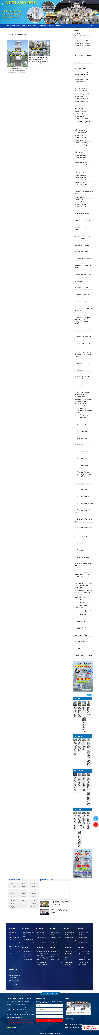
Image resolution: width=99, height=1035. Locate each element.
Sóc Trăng (13, 900)
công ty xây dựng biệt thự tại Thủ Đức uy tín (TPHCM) (80, 820)
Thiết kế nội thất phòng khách (83, 511)
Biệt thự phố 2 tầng (80, 175)
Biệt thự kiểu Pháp (80, 114)
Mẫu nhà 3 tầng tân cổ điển (88, 745)
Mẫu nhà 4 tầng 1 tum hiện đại (84, 710)
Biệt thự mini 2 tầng (80, 157)
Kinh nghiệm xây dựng (83, 259)
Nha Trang (34, 900)
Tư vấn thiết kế (80, 621)
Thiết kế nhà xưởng (82, 483)
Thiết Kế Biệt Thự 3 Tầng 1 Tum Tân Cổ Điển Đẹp (79, 747)
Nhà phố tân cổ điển (80, 597)
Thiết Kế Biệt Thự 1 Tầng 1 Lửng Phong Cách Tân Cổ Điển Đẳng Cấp (88, 760)
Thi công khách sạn (82, 295)
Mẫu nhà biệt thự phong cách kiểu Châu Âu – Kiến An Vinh (83, 122)
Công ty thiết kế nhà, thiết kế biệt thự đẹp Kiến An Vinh (70, 957)
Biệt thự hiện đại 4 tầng (81, 101)
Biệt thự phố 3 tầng (80, 177)
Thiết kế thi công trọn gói (83, 565)
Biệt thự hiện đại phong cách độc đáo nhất (83, 89)
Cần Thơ (33, 886)
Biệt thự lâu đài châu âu (81, 142)
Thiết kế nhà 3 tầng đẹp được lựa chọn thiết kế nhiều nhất (83, 611)
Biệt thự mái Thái (79, 116)
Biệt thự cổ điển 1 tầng (81, 72)
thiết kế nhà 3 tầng (55, 959)
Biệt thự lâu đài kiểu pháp (82, 145)
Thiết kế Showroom (82, 557)
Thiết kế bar (79, 385)
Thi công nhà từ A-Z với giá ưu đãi (83, 309)
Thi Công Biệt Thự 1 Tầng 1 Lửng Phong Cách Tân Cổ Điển (79, 841)
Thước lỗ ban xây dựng (14, 973)
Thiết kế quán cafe (81, 536)
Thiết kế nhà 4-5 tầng (81, 614)
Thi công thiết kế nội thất (82, 344)
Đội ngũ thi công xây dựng (82, 228)
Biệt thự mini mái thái (81, 162)
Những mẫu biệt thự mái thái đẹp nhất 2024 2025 (83, 400)
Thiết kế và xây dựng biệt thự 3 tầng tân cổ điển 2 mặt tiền (84, 821)
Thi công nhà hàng (82, 301)
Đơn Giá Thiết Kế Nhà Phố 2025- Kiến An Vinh (84, 958)
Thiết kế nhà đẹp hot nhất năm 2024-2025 (42, 963)
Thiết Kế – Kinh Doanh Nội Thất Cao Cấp (84, 378)
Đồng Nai (13, 893)
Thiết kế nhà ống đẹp (14, 980)
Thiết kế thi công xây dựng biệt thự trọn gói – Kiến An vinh (84, 575)
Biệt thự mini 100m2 (80, 155)
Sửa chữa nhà (80, 281)
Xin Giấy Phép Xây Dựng (83, 655)
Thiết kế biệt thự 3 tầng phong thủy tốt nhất (83, 411)
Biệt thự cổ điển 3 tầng (81, 77)
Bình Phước (33, 890)
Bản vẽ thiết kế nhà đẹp (56, 962)
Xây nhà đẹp (79, 648)
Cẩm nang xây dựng (42, 25)
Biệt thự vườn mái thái (81, 206)
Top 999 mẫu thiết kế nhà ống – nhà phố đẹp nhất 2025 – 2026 (84, 585)
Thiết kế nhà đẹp (81, 458)
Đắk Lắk (23, 893)
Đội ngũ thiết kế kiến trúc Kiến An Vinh (82, 237)
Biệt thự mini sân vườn (81, 165)
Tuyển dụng (58, 25)
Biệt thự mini (79, 152)
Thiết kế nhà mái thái (81, 603)
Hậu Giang (13, 896)
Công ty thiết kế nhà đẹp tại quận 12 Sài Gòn (14, 983)
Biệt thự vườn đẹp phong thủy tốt (84, 193)
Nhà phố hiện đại (79, 595)
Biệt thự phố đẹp (79, 182)
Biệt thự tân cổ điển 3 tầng (82, 45)
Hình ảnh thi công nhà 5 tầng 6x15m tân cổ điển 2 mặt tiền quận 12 (75, 784)
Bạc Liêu (33, 883)
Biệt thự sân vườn (80, 197)
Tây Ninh (33, 896)
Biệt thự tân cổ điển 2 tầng (82, 43)
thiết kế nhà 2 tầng (13, 1022)
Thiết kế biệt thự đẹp (81, 417)
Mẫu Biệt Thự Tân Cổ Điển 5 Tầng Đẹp (84, 746)
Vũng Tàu (23, 883)
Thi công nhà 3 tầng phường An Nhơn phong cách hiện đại (88, 783)
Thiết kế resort (80, 543)
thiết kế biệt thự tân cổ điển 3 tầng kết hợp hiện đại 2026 (75, 748)
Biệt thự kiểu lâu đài (80, 111)
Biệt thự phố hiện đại (81, 185)
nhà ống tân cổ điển (55, 954)
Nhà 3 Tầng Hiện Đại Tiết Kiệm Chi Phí (88, 710)
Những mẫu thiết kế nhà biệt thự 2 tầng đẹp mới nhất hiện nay (84, 405)
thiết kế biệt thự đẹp (18, 1019)
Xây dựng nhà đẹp (81, 635)
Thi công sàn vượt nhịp (83, 337)
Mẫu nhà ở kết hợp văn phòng (83, 266)
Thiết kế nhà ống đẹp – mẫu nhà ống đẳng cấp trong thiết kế (83, 474)
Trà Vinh (23, 896)
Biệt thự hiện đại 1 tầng (28, 932)
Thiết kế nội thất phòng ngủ (83, 520)
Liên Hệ (62, 25)
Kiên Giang (34, 893)
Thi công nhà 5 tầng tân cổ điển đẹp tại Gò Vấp (88, 800)
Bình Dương (23, 890)
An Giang (13, 886)
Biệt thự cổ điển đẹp (80, 81)
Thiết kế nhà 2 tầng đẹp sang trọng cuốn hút (83, 606)
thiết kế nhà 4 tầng (55, 956)
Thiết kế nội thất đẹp (82, 496)
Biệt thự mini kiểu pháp (81, 160)
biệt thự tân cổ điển (23, 1022)
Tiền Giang (34, 903)
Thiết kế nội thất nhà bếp (84, 503)
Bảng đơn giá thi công (83, 55)
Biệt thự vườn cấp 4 (80, 204)
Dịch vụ (29, 25)
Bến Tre (12, 890)
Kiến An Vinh (33, 907)
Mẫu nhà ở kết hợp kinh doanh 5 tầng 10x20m (84, 727)
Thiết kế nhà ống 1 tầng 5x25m (42, 958)
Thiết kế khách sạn (81, 445)
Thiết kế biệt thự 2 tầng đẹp (14, 942)
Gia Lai (23, 900)
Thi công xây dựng (82, 363)
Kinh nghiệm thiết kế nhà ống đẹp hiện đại (15, 976)
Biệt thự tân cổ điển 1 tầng (82, 41)
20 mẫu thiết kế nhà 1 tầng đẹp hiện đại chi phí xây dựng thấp (83, 591)
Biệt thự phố (79, 172)
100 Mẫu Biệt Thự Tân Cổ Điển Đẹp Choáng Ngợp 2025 (83, 35)
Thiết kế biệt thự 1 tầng (81, 408)
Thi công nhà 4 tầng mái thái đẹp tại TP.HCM (79, 781)
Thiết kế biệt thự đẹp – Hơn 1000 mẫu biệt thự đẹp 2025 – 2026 (83, 394)
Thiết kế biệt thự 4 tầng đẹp (14, 952)
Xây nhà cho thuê (81, 642)
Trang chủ (9, 25)
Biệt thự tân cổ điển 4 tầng (82, 48)
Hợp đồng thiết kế (81, 252)
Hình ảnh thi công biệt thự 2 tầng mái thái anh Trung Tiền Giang (75, 823)
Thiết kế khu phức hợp (83, 452)
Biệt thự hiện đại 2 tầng (81, 96)
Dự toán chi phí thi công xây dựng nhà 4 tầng (39, 57)
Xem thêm (55, 918)
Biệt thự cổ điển (80, 69)
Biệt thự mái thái (13, 934)
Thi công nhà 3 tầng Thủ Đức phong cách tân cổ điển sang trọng (84, 784)
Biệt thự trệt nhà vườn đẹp (14, 938)
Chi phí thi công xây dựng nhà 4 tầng (17, 68)
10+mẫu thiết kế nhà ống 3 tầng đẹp (70, 963)
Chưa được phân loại (82, 220)
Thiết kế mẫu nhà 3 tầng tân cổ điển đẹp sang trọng (75, 711)
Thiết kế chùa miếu (81, 431)
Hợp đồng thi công (82, 245)
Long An (23, 903)
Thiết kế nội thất (81, 490)
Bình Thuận (13, 903)
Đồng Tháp (13, 907)
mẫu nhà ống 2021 (55, 951)
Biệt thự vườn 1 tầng (81, 199)
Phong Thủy (51, 25)
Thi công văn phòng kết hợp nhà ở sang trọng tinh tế (83, 354)
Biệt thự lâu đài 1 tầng (81, 135)
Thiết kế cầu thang (82, 424)
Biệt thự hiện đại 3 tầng (81, 98)
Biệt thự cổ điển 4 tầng (81, 79)
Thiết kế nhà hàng (81, 465)
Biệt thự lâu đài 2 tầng (81, 137)
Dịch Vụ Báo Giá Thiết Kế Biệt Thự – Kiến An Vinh (84, 953)
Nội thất (23, 25)
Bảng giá (34, 25)
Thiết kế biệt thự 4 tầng (81, 415)
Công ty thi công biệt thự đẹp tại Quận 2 (70, 952)
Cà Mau (23, 886)
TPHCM (12, 883)
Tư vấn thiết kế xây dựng (84, 628)
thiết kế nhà (10, 1019)
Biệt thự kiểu (79, 108)
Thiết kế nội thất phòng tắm (83, 529)
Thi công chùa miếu (82, 288)
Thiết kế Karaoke (81, 438)
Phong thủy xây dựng (83, 274)
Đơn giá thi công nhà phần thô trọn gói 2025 (84, 963)
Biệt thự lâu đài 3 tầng (81, 140)
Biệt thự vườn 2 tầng (81, 202)
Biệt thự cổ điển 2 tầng (81, 74)
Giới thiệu (13, 25)
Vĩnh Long (23, 907)
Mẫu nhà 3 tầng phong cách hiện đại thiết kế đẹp (79, 711)
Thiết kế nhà (78, 600)
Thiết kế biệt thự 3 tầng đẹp (14, 947)
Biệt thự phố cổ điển (80, 180)
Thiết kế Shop (80, 550)
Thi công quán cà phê (83, 330)
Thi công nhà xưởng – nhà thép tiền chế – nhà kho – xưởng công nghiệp (83, 320)
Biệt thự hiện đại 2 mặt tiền (82, 94)
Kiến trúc (17, 25)
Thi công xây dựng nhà (83, 370)
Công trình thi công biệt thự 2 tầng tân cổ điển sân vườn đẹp (88, 822)
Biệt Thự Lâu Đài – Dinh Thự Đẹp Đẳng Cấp (83, 131)
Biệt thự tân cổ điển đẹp (81, 118)
